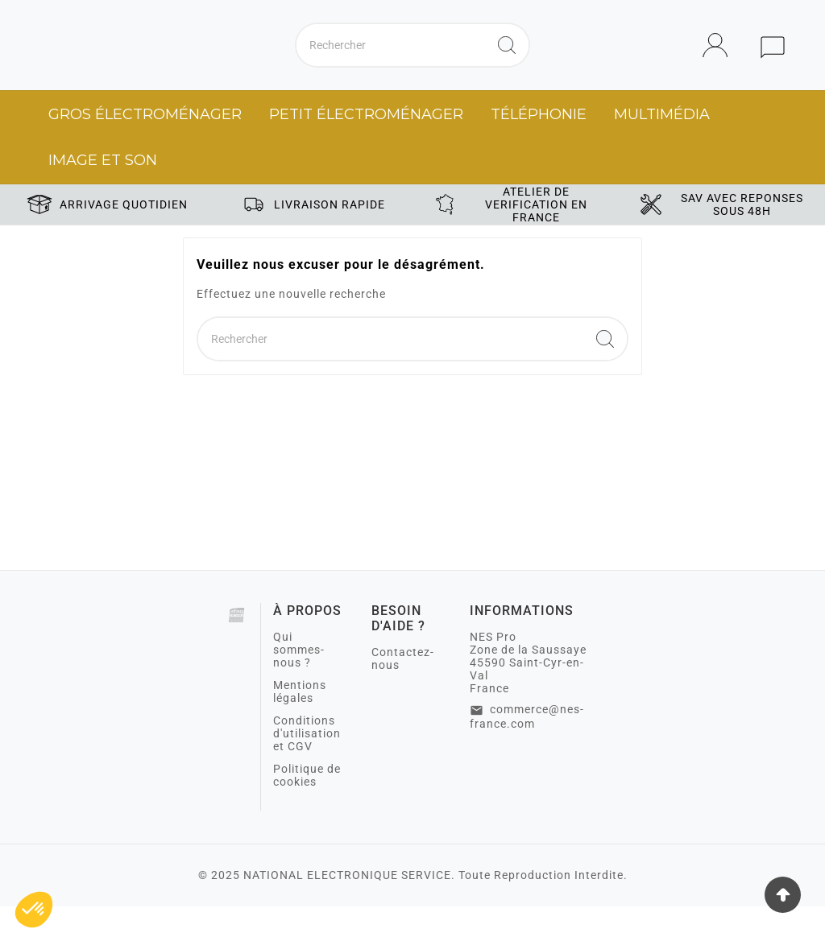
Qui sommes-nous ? (299, 680)
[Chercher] (390, 60)
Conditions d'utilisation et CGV (307, 764)
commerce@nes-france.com (527, 747)
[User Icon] (720, 60)
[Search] (507, 60)
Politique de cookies (307, 806)
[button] (34, 909)
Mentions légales (299, 722)
